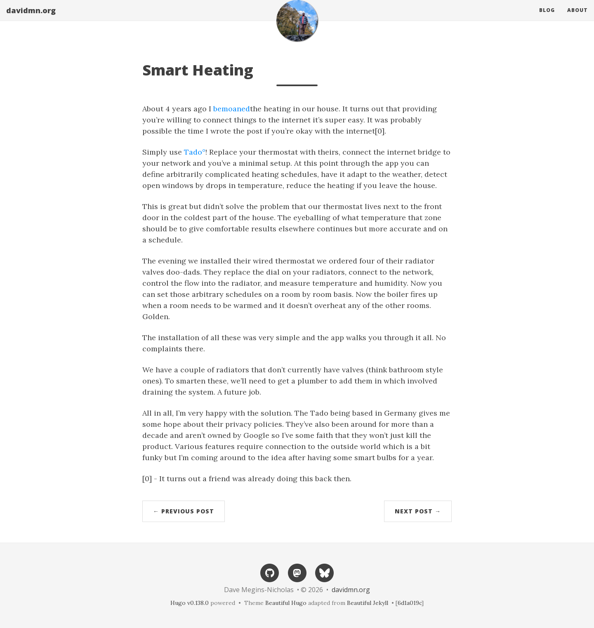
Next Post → (418, 511)
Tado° (194, 152)
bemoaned (231, 108)
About (577, 18)
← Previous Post (183, 511)
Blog (547, 18)
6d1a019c (410, 603)
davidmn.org (31, 19)
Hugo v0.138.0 (189, 603)
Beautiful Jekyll (367, 603)
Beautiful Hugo (285, 603)
